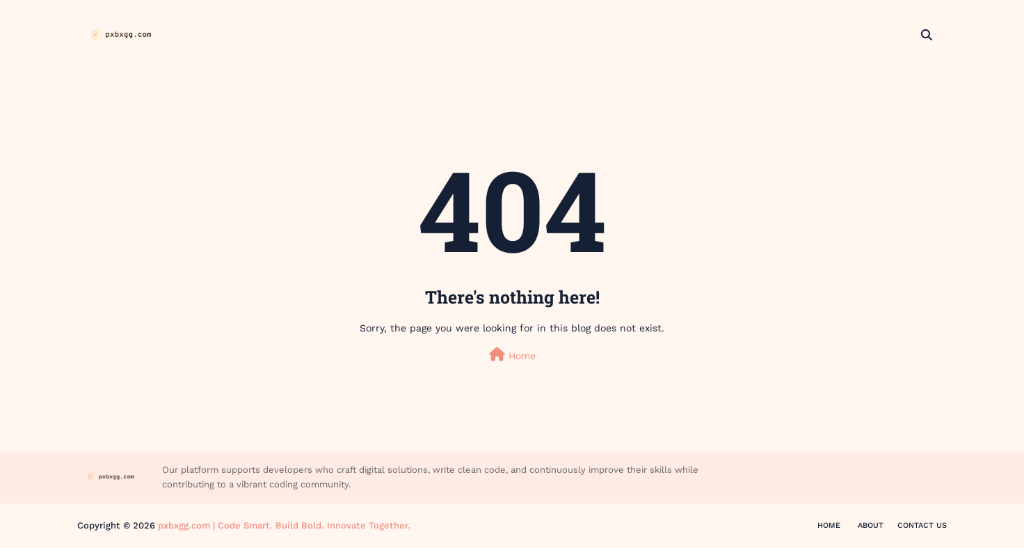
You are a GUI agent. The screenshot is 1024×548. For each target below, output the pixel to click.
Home (512, 354)
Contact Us (922, 525)
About (870, 525)
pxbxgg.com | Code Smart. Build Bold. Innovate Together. (284, 525)
